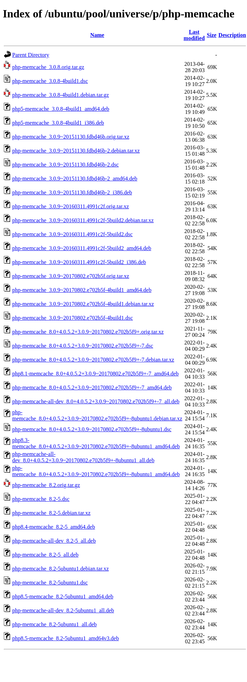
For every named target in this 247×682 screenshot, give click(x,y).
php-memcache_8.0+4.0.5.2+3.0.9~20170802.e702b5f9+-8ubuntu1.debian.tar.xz (97, 415)
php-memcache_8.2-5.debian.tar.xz (51, 513)
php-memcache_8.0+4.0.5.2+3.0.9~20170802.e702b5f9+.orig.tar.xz (88, 332)
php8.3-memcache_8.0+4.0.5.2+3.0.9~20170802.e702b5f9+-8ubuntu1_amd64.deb (96, 443)
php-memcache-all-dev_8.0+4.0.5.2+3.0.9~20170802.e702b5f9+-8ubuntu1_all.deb (83, 457)
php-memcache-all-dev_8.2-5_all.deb (54, 541)
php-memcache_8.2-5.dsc (40, 499)
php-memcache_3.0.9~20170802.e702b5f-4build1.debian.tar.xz (83, 304)
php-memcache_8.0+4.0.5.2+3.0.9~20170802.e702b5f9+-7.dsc (82, 346)
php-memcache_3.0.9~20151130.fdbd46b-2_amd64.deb (74, 178)
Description (232, 35)
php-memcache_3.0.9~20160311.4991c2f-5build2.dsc (72, 234)
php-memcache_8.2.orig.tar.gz (46, 485)
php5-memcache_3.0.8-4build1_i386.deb (58, 123)
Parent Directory (30, 55)
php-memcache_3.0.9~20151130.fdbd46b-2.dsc (65, 165)
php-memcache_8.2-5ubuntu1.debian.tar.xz (60, 569)
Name (97, 35)
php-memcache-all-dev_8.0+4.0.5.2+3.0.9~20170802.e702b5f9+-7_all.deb (95, 401)
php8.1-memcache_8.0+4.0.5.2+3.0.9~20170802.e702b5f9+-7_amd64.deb (95, 374)
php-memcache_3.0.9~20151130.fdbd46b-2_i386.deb (72, 192)
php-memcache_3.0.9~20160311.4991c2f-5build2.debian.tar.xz (83, 220)
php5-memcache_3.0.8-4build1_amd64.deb (60, 109)
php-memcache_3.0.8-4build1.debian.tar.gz (60, 95)
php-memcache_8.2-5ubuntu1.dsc (50, 583)
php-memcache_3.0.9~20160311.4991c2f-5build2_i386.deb (79, 262)
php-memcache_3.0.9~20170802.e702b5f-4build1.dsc (72, 318)
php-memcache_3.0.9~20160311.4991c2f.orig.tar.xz (70, 206)
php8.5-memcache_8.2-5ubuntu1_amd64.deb (62, 596)
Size (212, 35)
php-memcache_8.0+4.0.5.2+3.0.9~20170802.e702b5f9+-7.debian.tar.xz (93, 360)
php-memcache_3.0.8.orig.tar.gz (48, 67)
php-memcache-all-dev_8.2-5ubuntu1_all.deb (63, 610)
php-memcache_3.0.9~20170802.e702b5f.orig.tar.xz (70, 276)
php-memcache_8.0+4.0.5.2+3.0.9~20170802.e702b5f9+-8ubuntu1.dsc (91, 429)
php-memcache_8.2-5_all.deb (45, 555)
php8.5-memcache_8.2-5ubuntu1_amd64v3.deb (65, 638)
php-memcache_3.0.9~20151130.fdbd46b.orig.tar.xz (70, 137)
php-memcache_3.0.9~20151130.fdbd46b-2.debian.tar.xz (76, 151)
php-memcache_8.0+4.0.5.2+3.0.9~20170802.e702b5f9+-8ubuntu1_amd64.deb (96, 471)
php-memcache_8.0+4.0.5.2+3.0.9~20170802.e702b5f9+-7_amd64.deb (92, 387)
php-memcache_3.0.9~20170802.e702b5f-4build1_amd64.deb (82, 290)
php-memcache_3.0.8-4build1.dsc (50, 81)
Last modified (194, 35)
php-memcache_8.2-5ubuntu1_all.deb (54, 624)
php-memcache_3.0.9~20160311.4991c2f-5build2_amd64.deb (81, 248)
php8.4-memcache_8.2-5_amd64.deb (53, 527)
